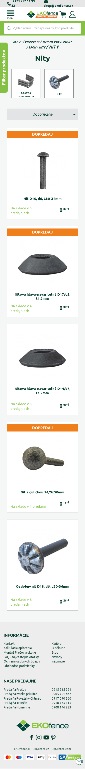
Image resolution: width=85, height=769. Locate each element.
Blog (55, 653)
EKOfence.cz (41, 749)
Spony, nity (37, 47)
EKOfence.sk (22, 749)
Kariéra (56, 644)
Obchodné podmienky (19, 666)
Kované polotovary (57, 41)
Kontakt (9, 644)
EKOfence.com (61, 749)
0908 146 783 (61, 708)
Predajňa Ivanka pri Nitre (20, 694)
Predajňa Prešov (15, 690)
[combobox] (42, 28)
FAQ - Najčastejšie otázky (21, 657)
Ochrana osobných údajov (22, 662)
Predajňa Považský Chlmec (22, 699)
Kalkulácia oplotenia (18, 648)
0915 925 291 (61, 690)
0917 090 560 (61, 699)
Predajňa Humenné (17, 708)
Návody (57, 657)
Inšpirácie (58, 662)
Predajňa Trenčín (15, 703)
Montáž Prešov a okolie (20, 653)
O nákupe (58, 648)
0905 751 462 (61, 694)
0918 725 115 (61, 703)
